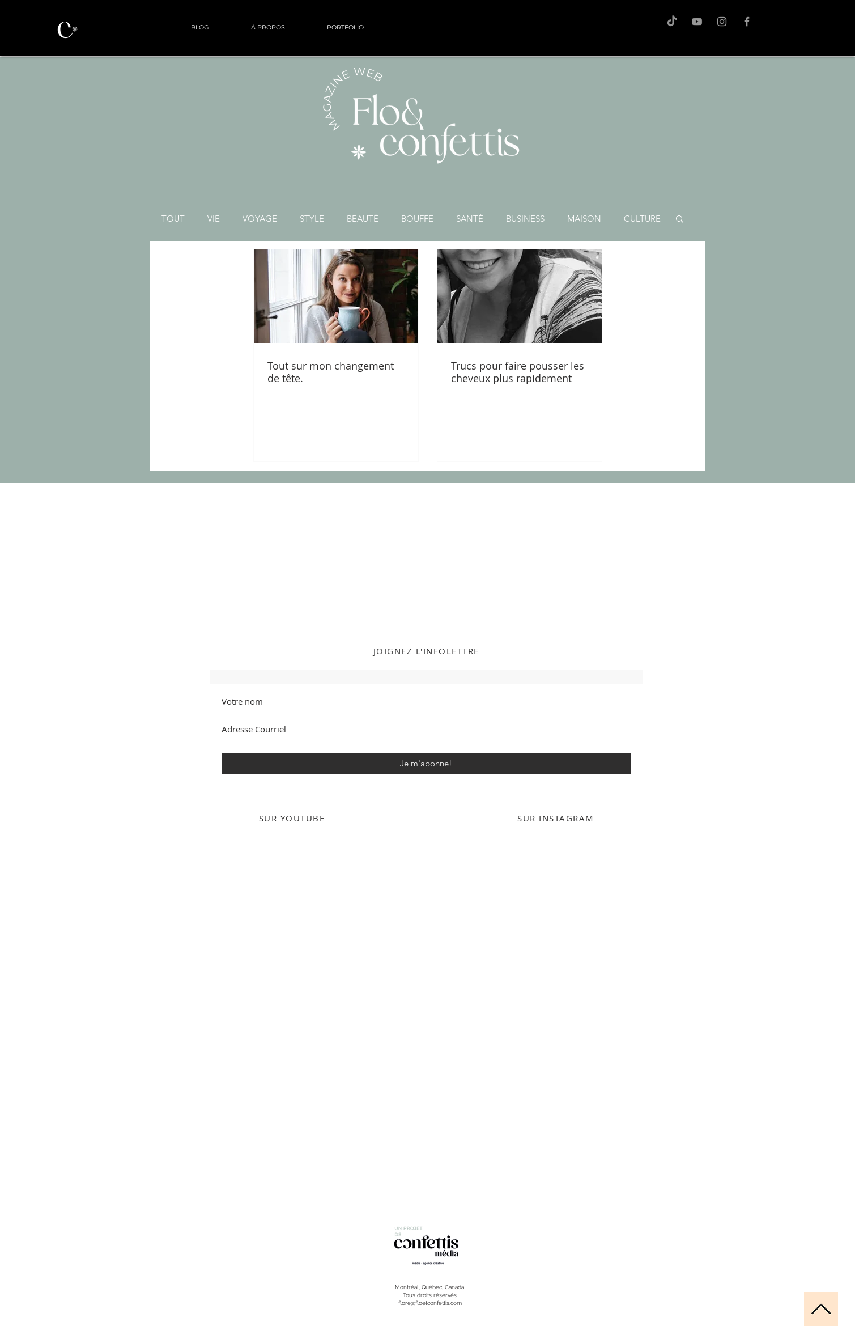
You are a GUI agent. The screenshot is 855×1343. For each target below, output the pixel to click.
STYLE (312, 218)
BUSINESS (525, 218)
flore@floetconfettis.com (430, 1303)
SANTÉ (469, 218)
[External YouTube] (292, 946)
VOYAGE (260, 218)
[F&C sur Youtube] (697, 21)
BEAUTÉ (362, 218)
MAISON (584, 218)
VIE (213, 218)
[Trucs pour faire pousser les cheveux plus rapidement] (519, 296)
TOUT (173, 218)
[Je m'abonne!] (426, 763)
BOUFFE (417, 218)
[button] (679, 220)
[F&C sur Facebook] (747, 21)
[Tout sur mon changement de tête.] (336, 296)
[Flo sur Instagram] (722, 21)
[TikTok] (672, 21)
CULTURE (642, 218)
